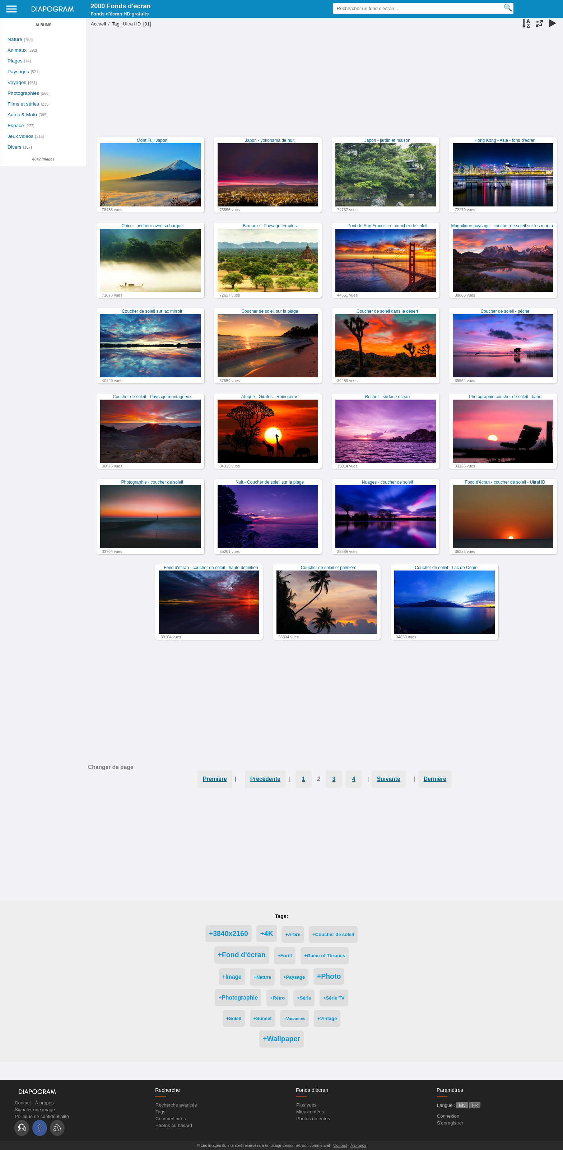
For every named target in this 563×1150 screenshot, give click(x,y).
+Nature (262, 977)
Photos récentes (313, 1118)
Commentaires (170, 1118)
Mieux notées (310, 1111)
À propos (44, 1102)
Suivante (388, 779)
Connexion (448, 1116)
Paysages (18, 71)
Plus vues (306, 1105)
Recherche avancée (176, 1105)
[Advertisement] (323, 87)
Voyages (17, 82)
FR (475, 1105)
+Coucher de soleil (333, 934)
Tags (160, 1111)
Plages (15, 61)
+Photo (329, 976)
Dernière (435, 779)
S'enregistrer (450, 1123)
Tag (116, 24)
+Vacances (294, 1018)
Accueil (98, 24)
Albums (43, 25)
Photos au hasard (173, 1125)
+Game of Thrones (324, 955)
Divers (15, 147)
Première (215, 779)
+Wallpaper (281, 1039)
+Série (304, 998)
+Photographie (238, 998)
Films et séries (23, 104)
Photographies (23, 93)
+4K (266, 933)
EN (462, 1105)
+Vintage (327, 1018)
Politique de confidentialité (42, 1116)
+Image (232, 977)
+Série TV (334, 998)
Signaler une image (35, 1109)
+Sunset (262, 1018)
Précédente (265, 779)
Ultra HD (132, 24)
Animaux (17, 50)
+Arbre (292, 934)
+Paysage (294, 977)
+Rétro (277, 998)
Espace (16, 125)
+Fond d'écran (242, 955)
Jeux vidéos (20, 136)
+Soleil (233, 1018)
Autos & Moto (22, 114)
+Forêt (285, 955)
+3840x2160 (228, 933)
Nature (15, 39)
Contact (23, 1102)
